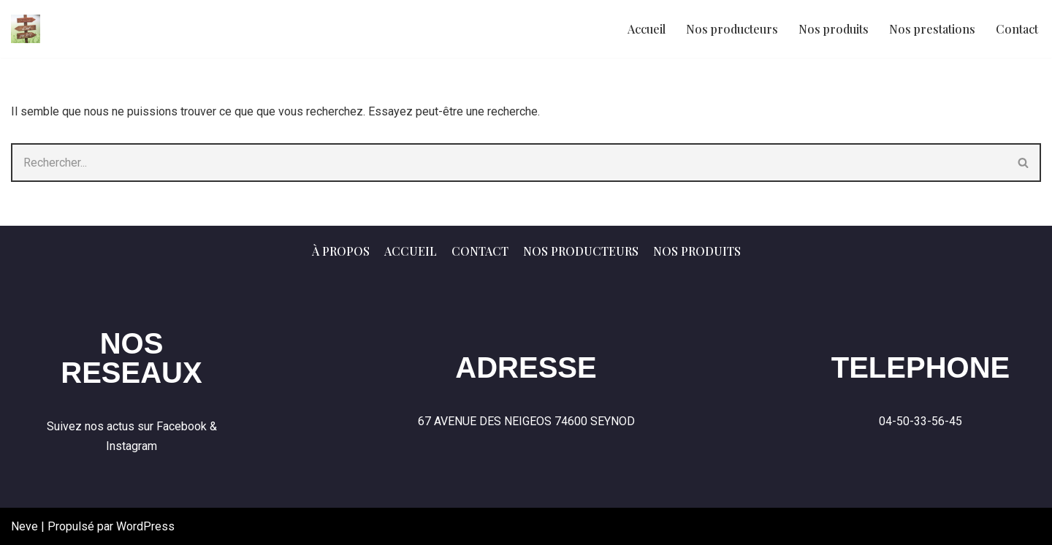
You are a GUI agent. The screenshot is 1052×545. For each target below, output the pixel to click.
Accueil (647, 29)
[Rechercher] (509, 162)
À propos (341, 251)
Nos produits (833, 29)
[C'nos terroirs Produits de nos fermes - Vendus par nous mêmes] (25, 29)
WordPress (145, 526)
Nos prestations (932, 29)
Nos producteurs (732, 29)
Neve (24, 526)
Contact (1017, 29)
